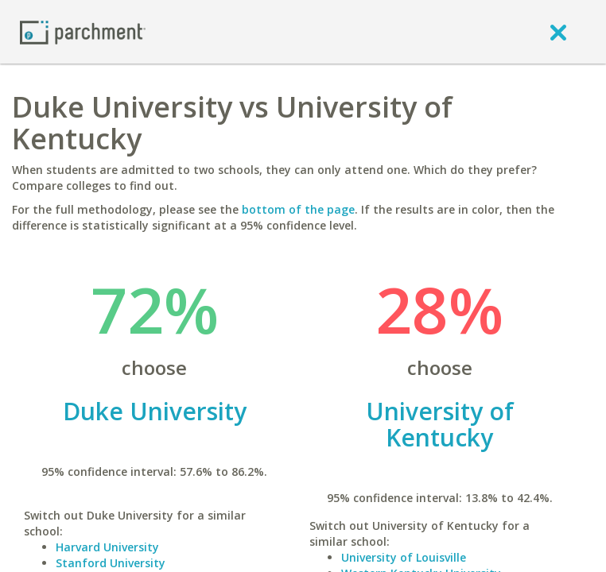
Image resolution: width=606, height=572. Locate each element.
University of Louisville (403, 557)
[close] (558, 31)
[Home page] (83, 31)
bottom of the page (298, 209)
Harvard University (107, 547)
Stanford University (110, 562)
